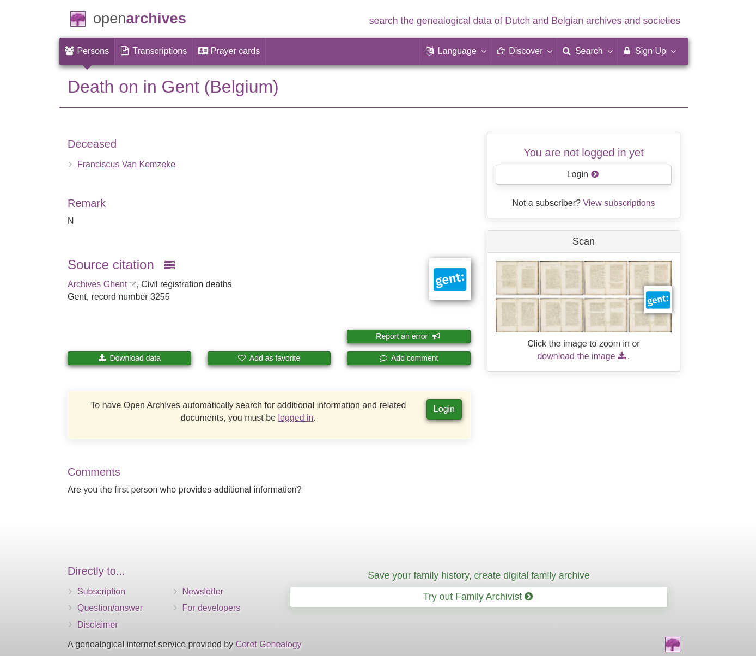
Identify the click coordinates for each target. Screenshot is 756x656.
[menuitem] (86, 51)
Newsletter (203, 591)
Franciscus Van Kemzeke (126, 164)
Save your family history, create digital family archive (478, 575)
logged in (296, 417)
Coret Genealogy (269, 644)
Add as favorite (269, 358)
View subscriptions (619, 203)
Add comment (409, 358)
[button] (455, 51)
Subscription (101, 591)
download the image (582, 356)
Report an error (408, 336)
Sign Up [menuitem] (649, 50)
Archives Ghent (97, 284)
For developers (211, 607)
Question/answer (110, 607)
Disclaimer (97, 624)
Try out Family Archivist (478, 596)
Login (444, 409)
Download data (129, 358)
